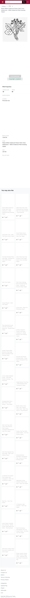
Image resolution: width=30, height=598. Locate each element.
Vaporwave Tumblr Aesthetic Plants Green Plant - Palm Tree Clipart (22, 481)
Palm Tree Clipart (6, 282)
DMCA (2, 575)
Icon (2, 592)
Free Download (15, 76)
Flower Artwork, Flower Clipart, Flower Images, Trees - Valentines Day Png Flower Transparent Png (22, 555)
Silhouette (3, 590)
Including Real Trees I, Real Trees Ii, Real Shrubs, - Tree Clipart (7, 402)
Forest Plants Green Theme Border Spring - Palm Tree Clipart (21, 234)
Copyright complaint (15, 79)
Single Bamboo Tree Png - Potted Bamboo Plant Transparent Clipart (22, 383)
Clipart (2, 588)
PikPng (4, 6)
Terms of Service (5, 577)
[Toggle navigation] (28, 2)
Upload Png (4, 585)
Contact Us (4, 572)
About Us (3, 570)
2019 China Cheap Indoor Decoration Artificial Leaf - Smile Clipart (8, 549)
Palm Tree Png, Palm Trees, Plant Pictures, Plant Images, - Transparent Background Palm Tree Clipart (8, 427)
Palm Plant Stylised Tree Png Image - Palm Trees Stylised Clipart (8, 453)
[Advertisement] (15, 59)
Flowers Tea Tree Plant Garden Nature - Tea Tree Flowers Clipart (22, 432)
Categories (4, 583)
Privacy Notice (5, 579)
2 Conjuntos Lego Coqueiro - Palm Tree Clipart (21, 505)
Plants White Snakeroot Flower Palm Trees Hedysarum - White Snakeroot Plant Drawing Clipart (8, 211)
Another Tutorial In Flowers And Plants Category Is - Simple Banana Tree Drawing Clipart (21, 332)
